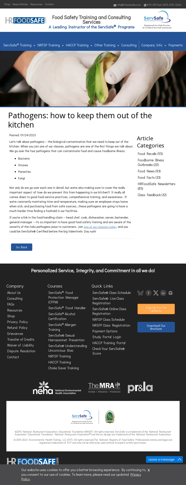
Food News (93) (149, 171)
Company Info (153, 45)
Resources (36, 4)
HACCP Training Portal (108, 343)
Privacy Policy (17, 322)
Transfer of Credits (20, 339)
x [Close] (149, 469)
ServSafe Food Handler (67, 307)
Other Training (106, 45)
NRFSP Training (50, 45)
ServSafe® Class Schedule (111, 292)
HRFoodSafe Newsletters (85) (156, 186)
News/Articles (20, 4)
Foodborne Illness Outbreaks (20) (151, 162)
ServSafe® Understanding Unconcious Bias (67, 348)
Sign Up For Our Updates (156, 308)
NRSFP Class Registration (111, 325)
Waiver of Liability (20, 345)
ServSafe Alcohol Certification (61, 316)
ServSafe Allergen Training (62, 327)
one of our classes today (100, 227)
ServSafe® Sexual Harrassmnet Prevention (66, 337)
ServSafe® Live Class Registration (108, 300)
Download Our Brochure (156, 327)
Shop (7, 4)
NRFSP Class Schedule (108, 319)
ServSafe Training (19, 44)
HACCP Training (79, 45)
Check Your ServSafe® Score (108, 351)
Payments (175, 45)
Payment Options (104, 331)
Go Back (21, 247)
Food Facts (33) (149, 177)
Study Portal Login (106, 337)
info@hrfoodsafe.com (127, 5)
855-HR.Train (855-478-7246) (162, 5)
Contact (49, 4)
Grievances (15, 333)
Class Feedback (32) (152, 195)
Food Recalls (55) (150, 153)
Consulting (129, 45)
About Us (14, 292)
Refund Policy (17, 327)
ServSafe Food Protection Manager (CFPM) (63, 297)
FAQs (10, 304)
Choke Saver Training (63, 368)
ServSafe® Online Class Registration (109, 311)
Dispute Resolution (21, 351)
